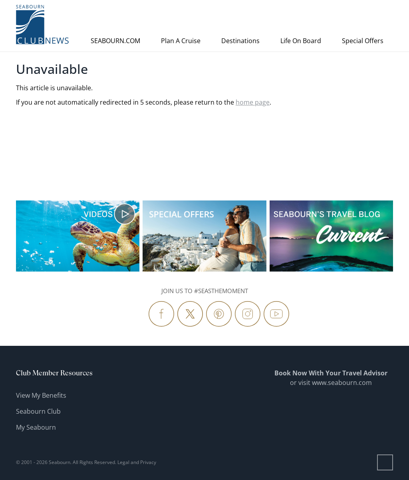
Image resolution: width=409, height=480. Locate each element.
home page (253, 102)
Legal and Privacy (136, 462)
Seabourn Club (38, 411)
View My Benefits (41, 395)
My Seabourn (36, 427)
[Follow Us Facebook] (161, 314)
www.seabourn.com (342, 382)
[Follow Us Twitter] (190, 314)
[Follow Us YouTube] (276, 314)
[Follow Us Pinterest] (219, 314)
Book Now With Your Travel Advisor (330, 373)
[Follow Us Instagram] (247, 314)
